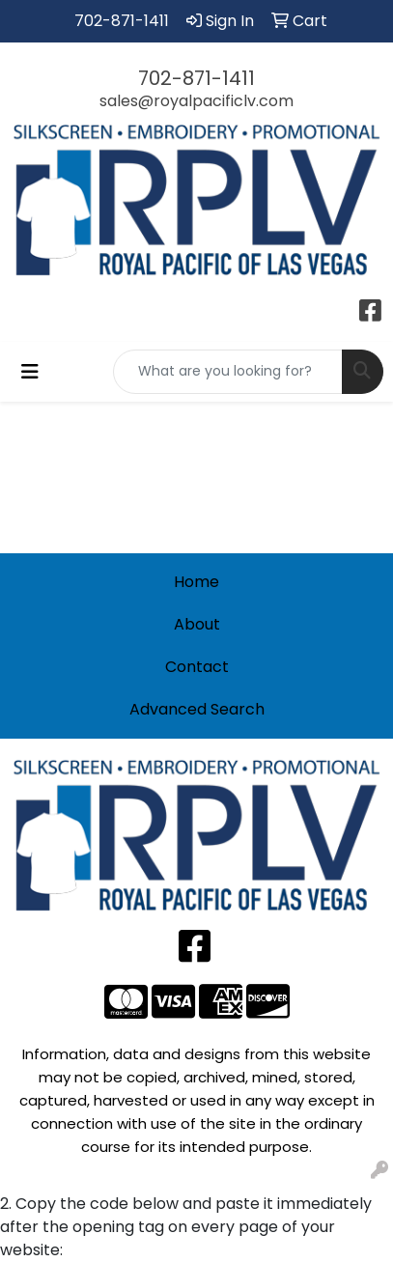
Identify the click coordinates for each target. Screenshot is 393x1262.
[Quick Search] (228, 372)
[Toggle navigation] (30, 371)
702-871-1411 (121, 21)
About (197, 624)
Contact (197, 667)
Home (196, 582)
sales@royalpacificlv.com (196, 101)
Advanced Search (197, 709)
